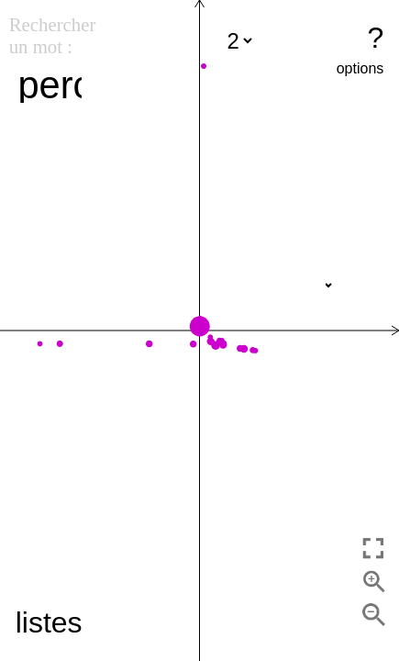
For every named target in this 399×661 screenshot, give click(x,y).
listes (49, 622)
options (360, 68)
